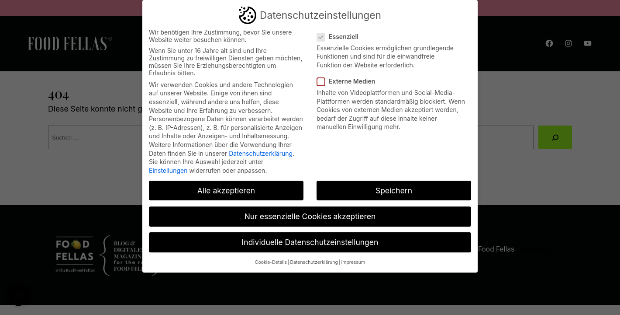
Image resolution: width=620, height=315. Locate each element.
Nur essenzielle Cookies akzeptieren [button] (310, 215)
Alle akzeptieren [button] (226, 190)
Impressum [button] (353, 262)
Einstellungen (168, 170)
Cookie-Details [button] (271, 262)
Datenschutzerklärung (261, 153)
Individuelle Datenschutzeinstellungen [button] (310, 241)
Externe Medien (349, 80)
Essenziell (341, 36)
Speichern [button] (393, 190)
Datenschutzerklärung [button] (314, 262)
